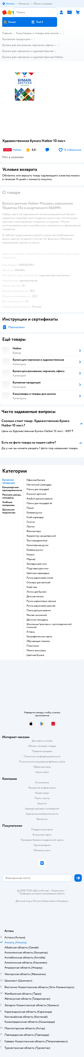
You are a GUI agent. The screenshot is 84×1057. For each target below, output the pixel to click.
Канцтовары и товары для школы (37, 33)
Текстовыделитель (37, 540)
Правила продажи (42, 751)
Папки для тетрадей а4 (39, 503)
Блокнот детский (36, 494)
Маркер (31, 559)
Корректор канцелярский (41, 535)
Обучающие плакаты (38, 641)
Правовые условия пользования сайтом (42, 893)
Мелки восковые (36, 650)
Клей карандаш (35, 517)
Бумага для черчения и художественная (28, 51)
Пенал (30, 508)
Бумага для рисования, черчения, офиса (28, 45)
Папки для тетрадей (38, 489)
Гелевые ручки (35, 549)
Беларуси (62, 901)
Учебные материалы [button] (8, 504)
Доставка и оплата (42, 740)
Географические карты (39, 636)
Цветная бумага (35, 655)
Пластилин (33, 645)
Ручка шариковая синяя (40, 577)
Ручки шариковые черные (41, 601)
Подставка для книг (38, 568)
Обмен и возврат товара (42, 746)
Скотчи (31, 521)
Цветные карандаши (38, 573)
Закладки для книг (37, 563)
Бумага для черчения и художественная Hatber (32, 57)
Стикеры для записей (38, 582)
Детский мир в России (28, 901)
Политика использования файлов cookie (42, 761)
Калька (30, 554)
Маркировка (16, 327)
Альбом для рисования (39, 498)
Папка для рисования (39, 610)
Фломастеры (34, 531)
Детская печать (35, 596)
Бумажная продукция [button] (8, 481)
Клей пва (32, 587)
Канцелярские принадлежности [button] (12, 489)
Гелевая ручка (34, 512)
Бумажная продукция (16, 39)
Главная (7, 33)
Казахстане (48, 901)
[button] (37, 22)
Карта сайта (42, 772)
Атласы (31, 631)
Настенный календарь (39, 484)
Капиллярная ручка (37, 545)
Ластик (31, 526)
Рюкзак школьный (37, 615)
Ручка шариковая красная (41, 605)
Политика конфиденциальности (42, 756)
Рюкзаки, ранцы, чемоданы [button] (11, 496)
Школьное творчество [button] (8, 511)
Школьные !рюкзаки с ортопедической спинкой (49, 626)
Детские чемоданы (37, 619)
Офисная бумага (36, 480)
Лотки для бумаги (37, 591)
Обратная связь (42, 766)
